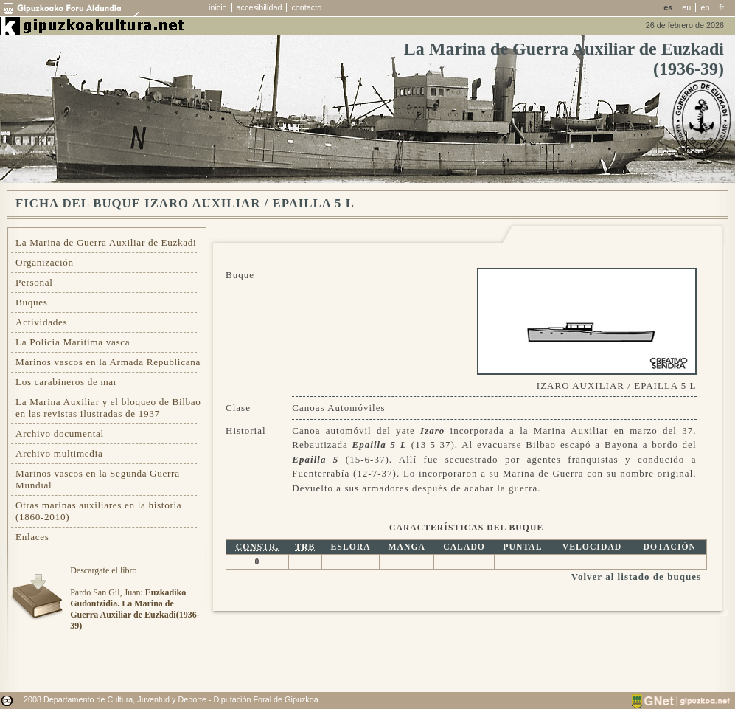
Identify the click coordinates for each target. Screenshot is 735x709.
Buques (31, 302)
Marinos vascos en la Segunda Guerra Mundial (97, 479)
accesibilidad (259, 7)
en (704, 7)
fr (721, 7)
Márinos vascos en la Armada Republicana (108, 361)
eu (686, 7)
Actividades (41, 322)
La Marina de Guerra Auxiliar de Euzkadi (105, 242)
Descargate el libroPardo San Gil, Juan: (134, 598)
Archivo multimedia (58, 453)
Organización (44, 262)
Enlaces (32, 536)
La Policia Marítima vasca (72, 341)
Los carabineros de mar (66, 381)
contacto (306, 7)
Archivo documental (59, 433)
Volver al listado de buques (636, 576)
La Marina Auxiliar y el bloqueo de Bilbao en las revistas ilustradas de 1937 (108, 407)
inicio (218, 7)
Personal (34, 282)
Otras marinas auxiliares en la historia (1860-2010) (98, 510)
